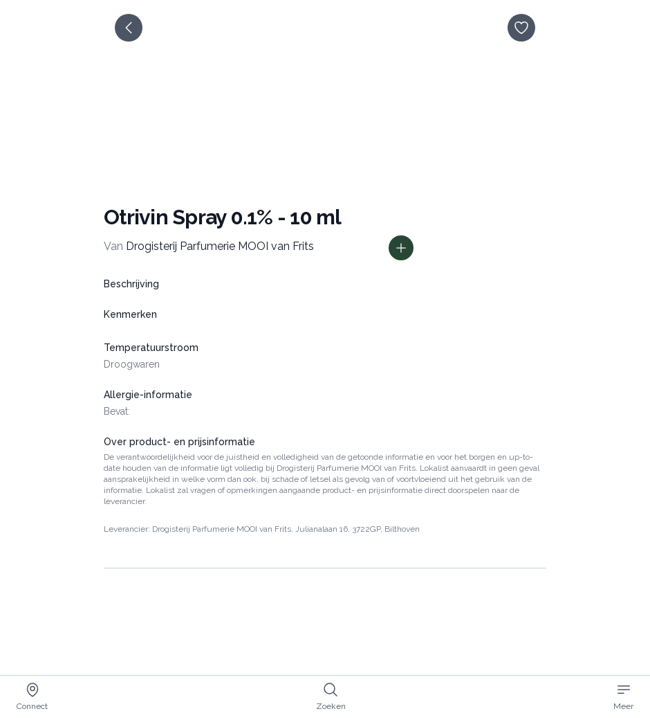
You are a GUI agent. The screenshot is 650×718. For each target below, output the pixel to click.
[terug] (128, 28)
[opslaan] (521, 28)
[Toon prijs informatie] (401, 247)
